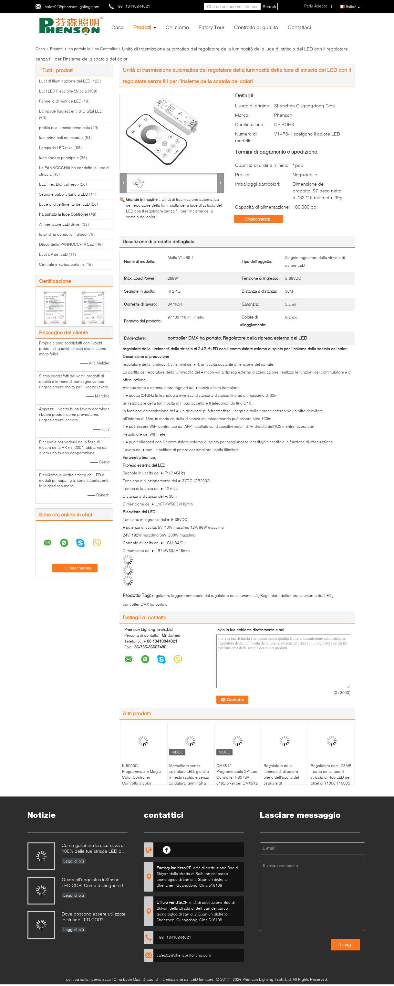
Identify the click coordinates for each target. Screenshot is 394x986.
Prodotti (142, 27)
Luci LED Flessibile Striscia (63, 91)
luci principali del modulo (61, 137)
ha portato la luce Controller (93, 48)
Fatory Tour (211, 27)
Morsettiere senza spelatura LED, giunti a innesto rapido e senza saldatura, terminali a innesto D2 (189, 777)
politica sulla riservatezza (88, 979)
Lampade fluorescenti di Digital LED (70, 111)
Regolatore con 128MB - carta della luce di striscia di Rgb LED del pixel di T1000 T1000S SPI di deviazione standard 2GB (331, 780)
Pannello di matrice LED (60, 101)
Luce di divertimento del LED (64, 204)
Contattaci (299, 27)
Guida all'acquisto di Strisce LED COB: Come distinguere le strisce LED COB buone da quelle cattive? (94, 883)
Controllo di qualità (256, 27)
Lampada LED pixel (56, 147)
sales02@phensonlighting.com (72, 6)
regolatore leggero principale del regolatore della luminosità (205, 595)
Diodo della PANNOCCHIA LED (67, 244)
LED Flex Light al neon (59, 184)
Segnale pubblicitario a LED (63, 194)
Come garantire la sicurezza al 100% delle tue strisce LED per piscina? (94, 848)
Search (269, 6)
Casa (117, 27)
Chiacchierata (261, 219)
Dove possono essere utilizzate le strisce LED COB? (94, 916)
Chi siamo (177, 27)
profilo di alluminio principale (64, 127)
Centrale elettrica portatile (62, 264)
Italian (353, 6)
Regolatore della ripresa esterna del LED (296, 595)
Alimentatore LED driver (60, 224)
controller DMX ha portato (145, 604)
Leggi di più (73, 861)
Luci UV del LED (53, 254)
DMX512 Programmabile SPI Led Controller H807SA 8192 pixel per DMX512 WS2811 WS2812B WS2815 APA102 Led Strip (237, 783)
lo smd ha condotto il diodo (63, 234)
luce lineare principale (59, 157)
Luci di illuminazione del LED (64, 81)
